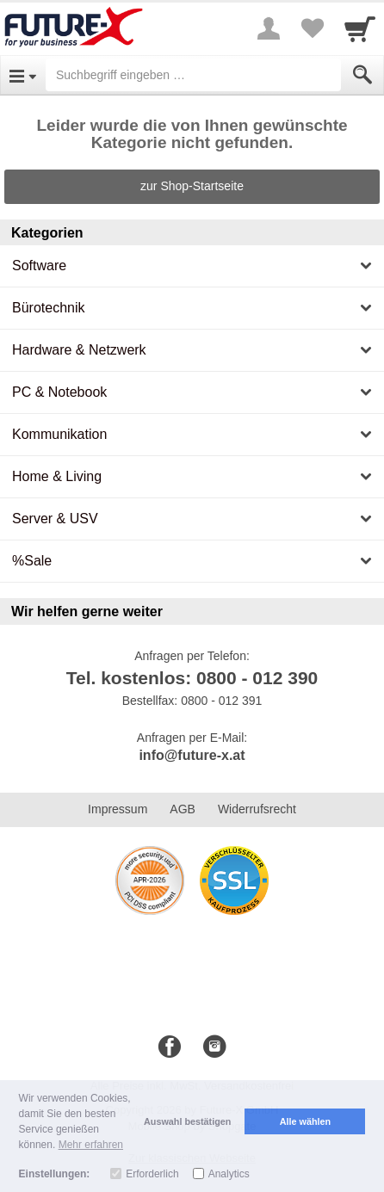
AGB (182, 809)
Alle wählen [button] (305, 1121)
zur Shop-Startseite (192, 186)
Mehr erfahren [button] (91, 1145)
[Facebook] (169, 1047)
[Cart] (360, 28)
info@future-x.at (192, 755)
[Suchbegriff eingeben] (193, 75)
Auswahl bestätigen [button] (187, 1121)
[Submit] (362, 75)
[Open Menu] (22, 74)
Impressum (117, 809)
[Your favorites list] (311, 28)
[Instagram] (214, 1047)
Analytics (229, 1174)
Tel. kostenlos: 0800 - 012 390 (192, 678)
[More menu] (268, 28)
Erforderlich (152, 1174)
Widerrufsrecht (257, 809)
